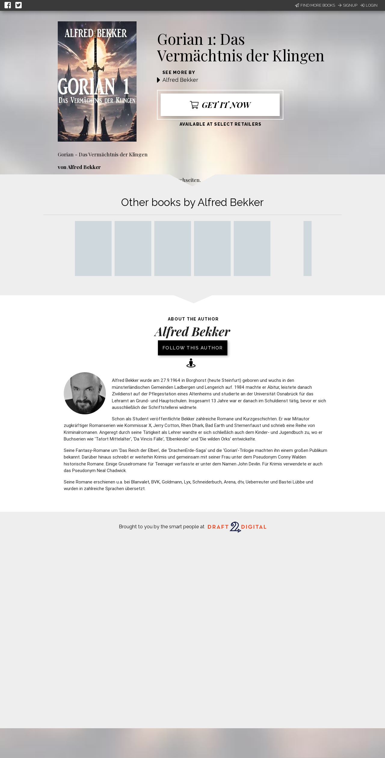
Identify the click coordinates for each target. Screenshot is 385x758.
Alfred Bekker (180, 80)
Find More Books (315, 5)
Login (368, 5)
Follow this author (192, 348)
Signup (347, 5)
